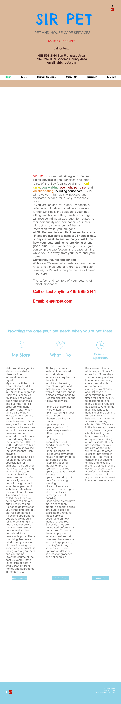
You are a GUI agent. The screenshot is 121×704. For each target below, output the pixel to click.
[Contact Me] (100, 578)
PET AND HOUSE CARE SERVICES (61, 33)
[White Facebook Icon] (6, 692)
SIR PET (61, 18)
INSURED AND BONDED (61, 41)
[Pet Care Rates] (60, 578)
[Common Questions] (19, 578)
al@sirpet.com (66, 62)
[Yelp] (112, 9)
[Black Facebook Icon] (112, 6)
